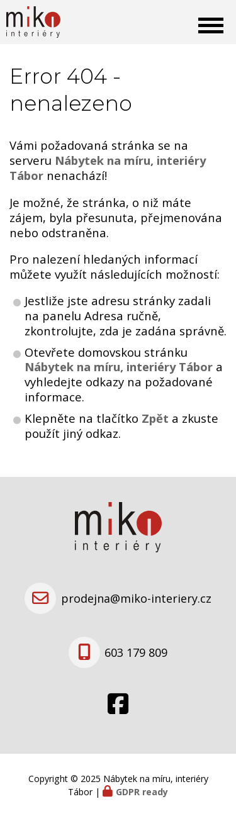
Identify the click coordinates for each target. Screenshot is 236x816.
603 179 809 (135, 652)
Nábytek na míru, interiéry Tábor (119, 366)
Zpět (155, 418)
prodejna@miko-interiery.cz (136, 598)
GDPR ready (142, 792)
